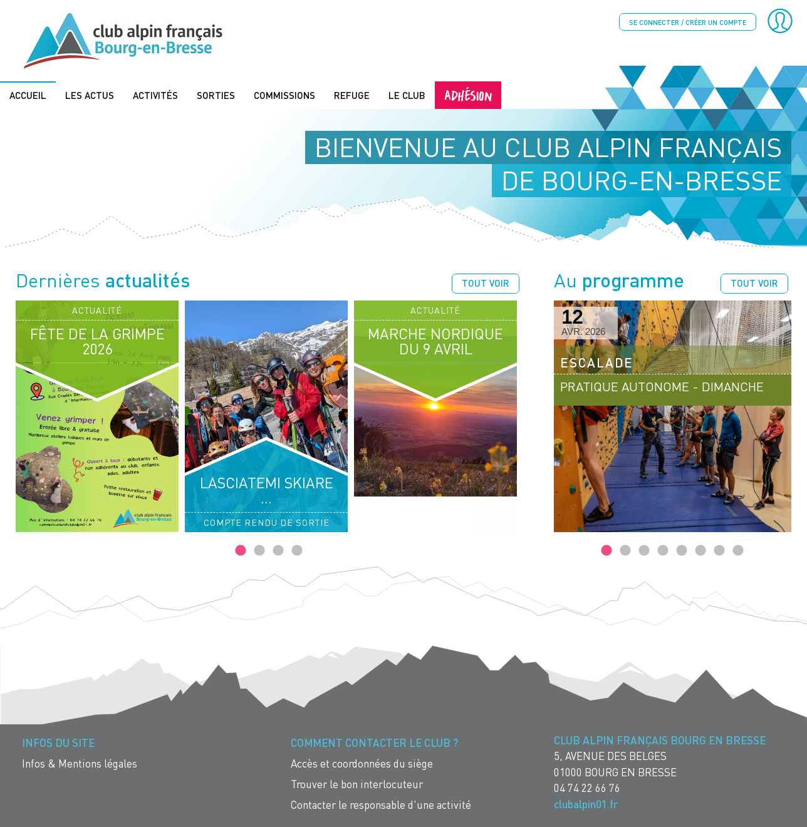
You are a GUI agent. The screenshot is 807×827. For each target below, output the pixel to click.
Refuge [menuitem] (352, 94)
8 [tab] (738, 550)
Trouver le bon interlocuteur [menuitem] (357, 783)
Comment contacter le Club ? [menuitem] (374, 742)
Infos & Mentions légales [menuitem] (79, 762)
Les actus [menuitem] (89, 94)
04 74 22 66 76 (587, 787)
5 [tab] (681, 550)
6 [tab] (700, 550)
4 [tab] (297, 550)
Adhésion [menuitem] (468, 94)
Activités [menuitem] (155, 94)
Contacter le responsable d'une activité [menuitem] (381, 804)
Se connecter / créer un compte (687, 22)
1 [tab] (240, 550)
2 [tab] (259, 550)
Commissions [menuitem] (284, 94)
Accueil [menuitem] (27, 94)
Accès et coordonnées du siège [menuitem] (362, 762)
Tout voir (485, 282)
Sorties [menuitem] (216, 94)
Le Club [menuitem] (406, 94)
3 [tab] (278, 550)
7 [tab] (719, 550)
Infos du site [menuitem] (58, 742)
